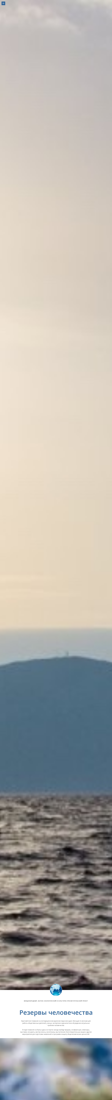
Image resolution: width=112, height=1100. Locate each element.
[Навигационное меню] (3, 3)
